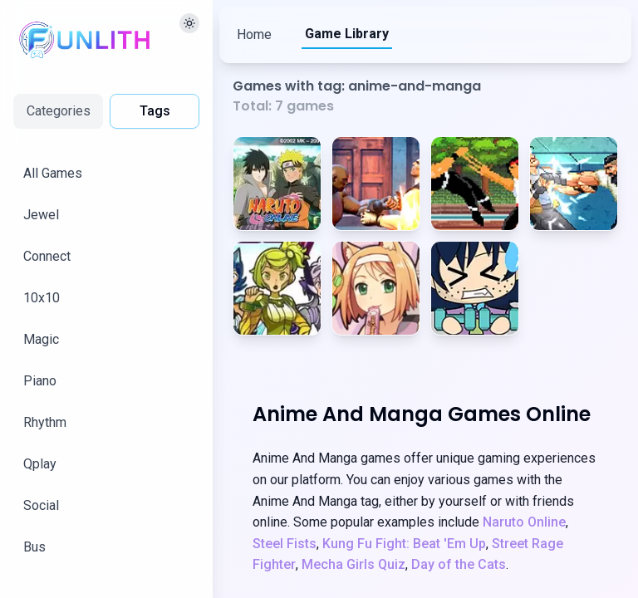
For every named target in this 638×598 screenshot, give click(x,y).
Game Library (347, 34)
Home (254, 34)
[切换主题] (189, 23)
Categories (59, 111)
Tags (155, 111)
